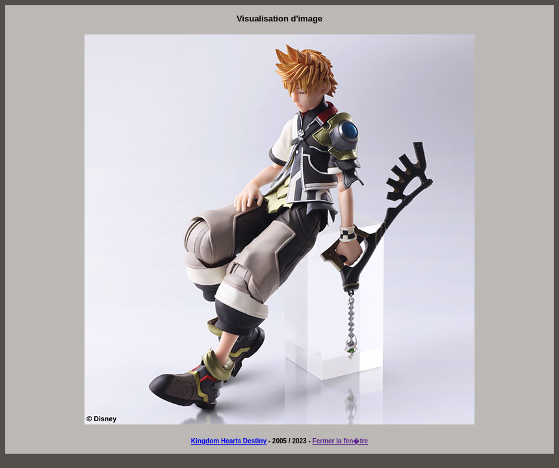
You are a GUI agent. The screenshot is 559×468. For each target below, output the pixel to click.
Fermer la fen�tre (341, 441)
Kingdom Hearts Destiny (228, 441)
